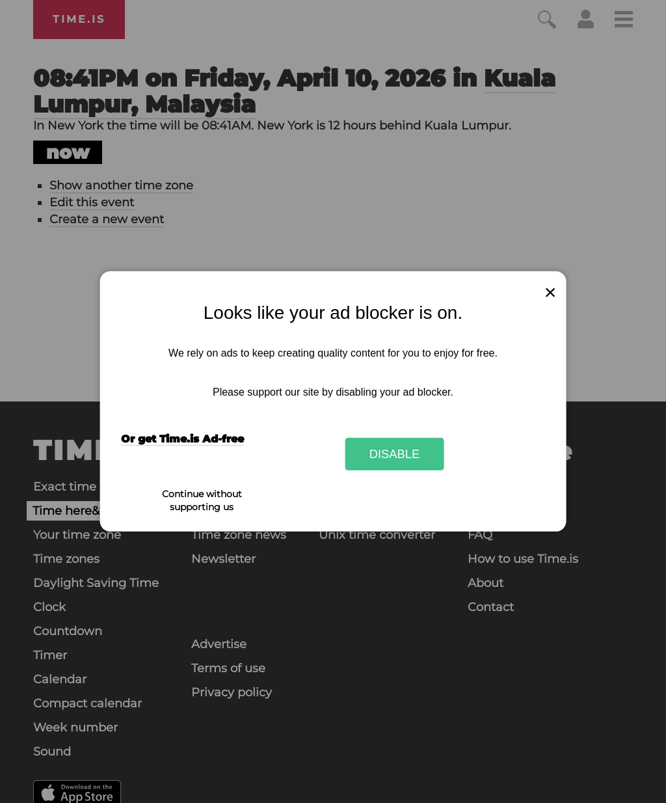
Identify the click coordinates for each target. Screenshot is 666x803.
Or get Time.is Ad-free (182, 439)
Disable (394, 454)
